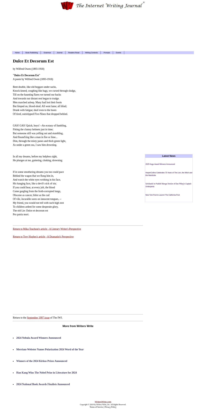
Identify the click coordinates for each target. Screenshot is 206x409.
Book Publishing (31, 53)
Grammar (47, 53)
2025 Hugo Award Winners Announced (160, 164)
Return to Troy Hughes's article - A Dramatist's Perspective (43, 236)
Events (118, 53)
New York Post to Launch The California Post (162, 195)
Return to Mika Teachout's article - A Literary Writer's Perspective (47, 228)
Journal (59, 53)
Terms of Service (96, 407)
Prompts (107, 53)
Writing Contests (91, 53)
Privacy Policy (110, 407)
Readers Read (73, 53)
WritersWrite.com (103, 402)
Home (17, 53)
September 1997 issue (38, 317)
